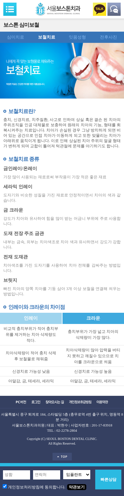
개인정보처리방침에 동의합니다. (36, 487)
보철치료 (46, 37)
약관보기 (77, 487)
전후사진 (108, 37)
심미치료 (15, 37)
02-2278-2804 (66, 430)
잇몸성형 (77, 37)
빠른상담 (108, 479)
